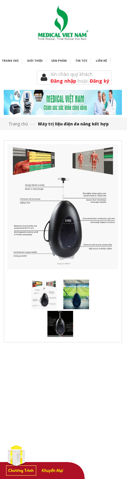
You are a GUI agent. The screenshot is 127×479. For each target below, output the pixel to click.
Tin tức (81, 60)
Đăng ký (99, 81)
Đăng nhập (64, 81)
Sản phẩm (59, 60)
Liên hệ (101, 60)
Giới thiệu (35, 60)
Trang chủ (18, 124)
